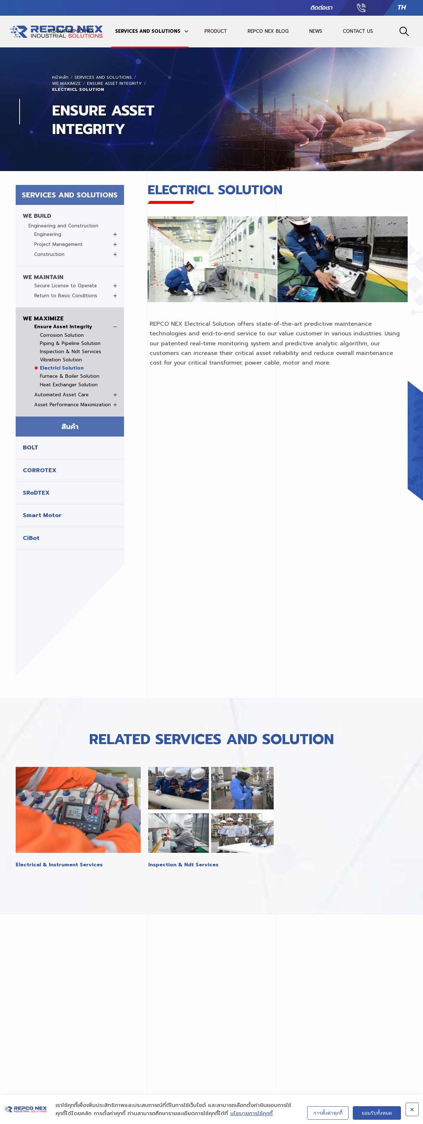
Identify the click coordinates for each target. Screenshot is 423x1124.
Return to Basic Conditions (65, 296)
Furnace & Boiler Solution (69, 376)
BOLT (30, 448)
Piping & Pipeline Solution (70, 343)
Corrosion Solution (62, 335)
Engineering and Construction (63, 226)
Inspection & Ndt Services (70, 352)
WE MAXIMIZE (66, 84)
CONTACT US (358, 31)
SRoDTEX (36, 493)
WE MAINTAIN (43, 277)
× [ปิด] (412, 1109)
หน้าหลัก (60, 77)
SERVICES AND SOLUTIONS (147, 31)
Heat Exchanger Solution (69, 385)
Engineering (47, 234)
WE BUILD (37, 216)
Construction (49, 254)
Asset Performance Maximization (72, 405)
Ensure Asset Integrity (114, 84)
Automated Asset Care (61, 395)
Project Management (58, 244)
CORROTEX (39, 470)
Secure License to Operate (65, 286)
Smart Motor (42, 515)
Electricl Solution (78, 90)
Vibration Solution (61, 360)
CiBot (31, 538)
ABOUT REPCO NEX (71, 31)
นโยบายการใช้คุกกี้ (251, 1113)
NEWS (315, 31)
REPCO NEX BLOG (268, 31)
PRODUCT (216, 31)
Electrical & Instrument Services (59, 864)
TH (401, 7)
